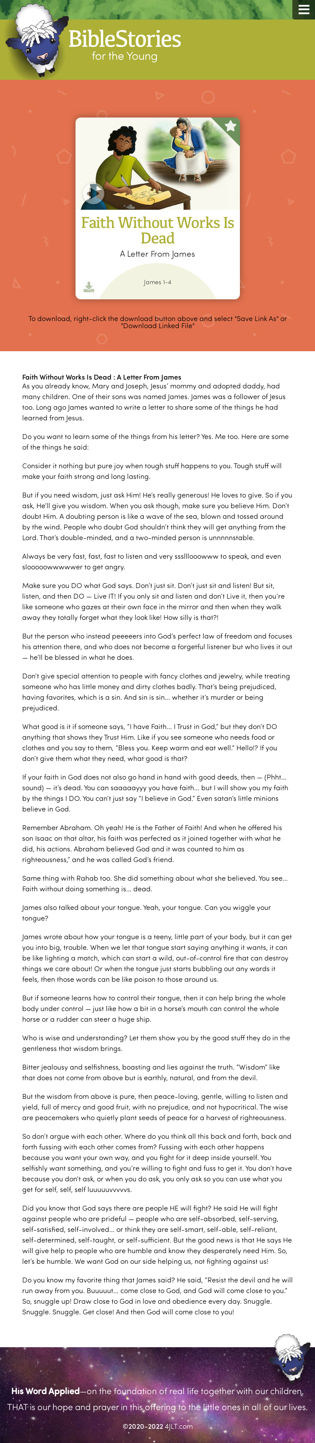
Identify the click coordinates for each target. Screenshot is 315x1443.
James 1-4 (157, 282)
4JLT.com (179, 1426)
